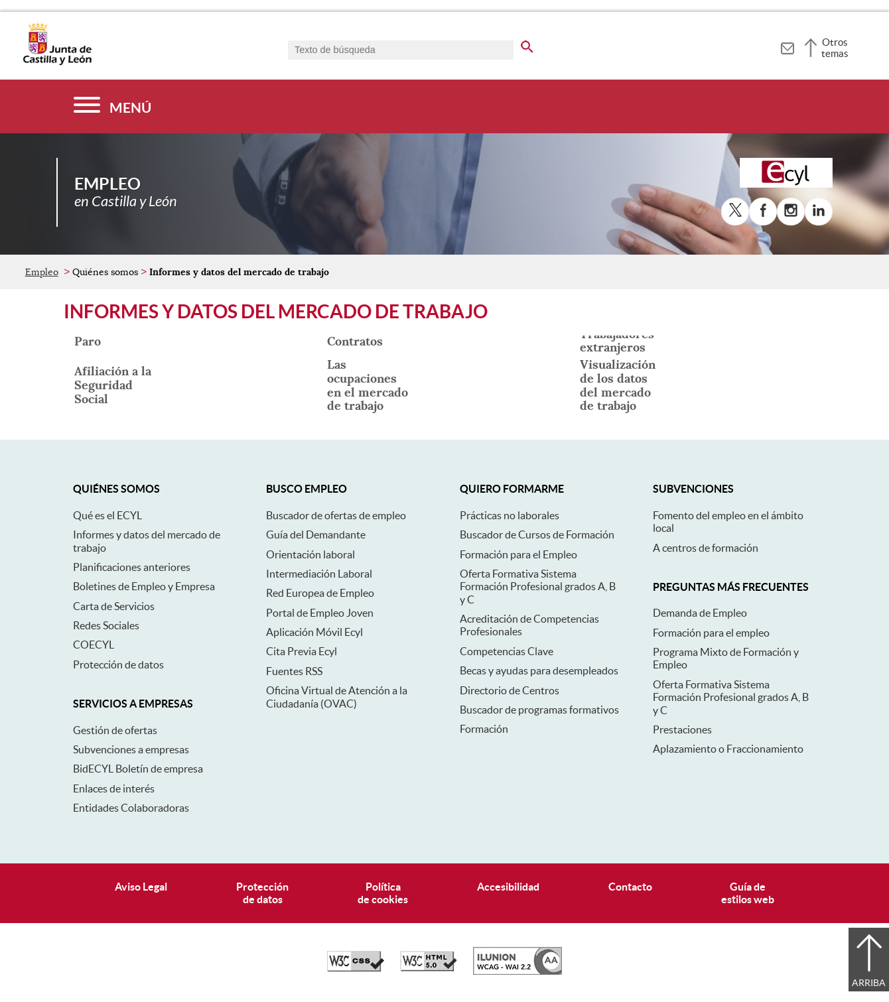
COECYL (93, 645)
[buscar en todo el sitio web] (527, 44)
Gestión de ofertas (115, 730)
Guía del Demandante (316, 534)
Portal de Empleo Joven (320, 613)
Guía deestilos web (747, 893)
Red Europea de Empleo (320, 593)
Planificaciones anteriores (131, 567)
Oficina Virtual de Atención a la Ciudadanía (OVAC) (336, 696)
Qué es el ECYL (107, 515)
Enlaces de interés (114, 788)
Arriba (869, 982)
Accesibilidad (508, 887)
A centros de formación (705, 548)
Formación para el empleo (711, 633)
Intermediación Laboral (319, 574)
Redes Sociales (106, 625)
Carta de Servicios (114, 606)
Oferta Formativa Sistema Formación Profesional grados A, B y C (538, 586)
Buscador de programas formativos (539, 710)
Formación (484, 729)
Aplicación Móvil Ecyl (314, 632)
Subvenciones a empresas (131, 749)
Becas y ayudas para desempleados (539, 670)
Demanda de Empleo (700, 613)
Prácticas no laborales (509, 515)
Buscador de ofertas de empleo (336, 515)
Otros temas (835, 47)
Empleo (41, 272)
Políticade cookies (383, 893)
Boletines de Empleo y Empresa (144, 586)
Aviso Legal (141, 887)
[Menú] (112, 106)
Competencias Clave (506, 651)
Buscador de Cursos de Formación (537, 534)
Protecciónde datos (262, 893)
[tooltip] (787, 46)
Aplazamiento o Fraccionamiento (728, 749)
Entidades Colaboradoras (131, 808)
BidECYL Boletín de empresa (138, 769)
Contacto (630, 887)
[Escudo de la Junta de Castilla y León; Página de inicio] (57, 62)
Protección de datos (118, 664)
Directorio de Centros (509, 690)
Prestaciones (682, 729)
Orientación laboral (310, 554)
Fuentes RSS (294, 671)
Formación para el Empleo (518, 554)
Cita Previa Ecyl (301, 651)
